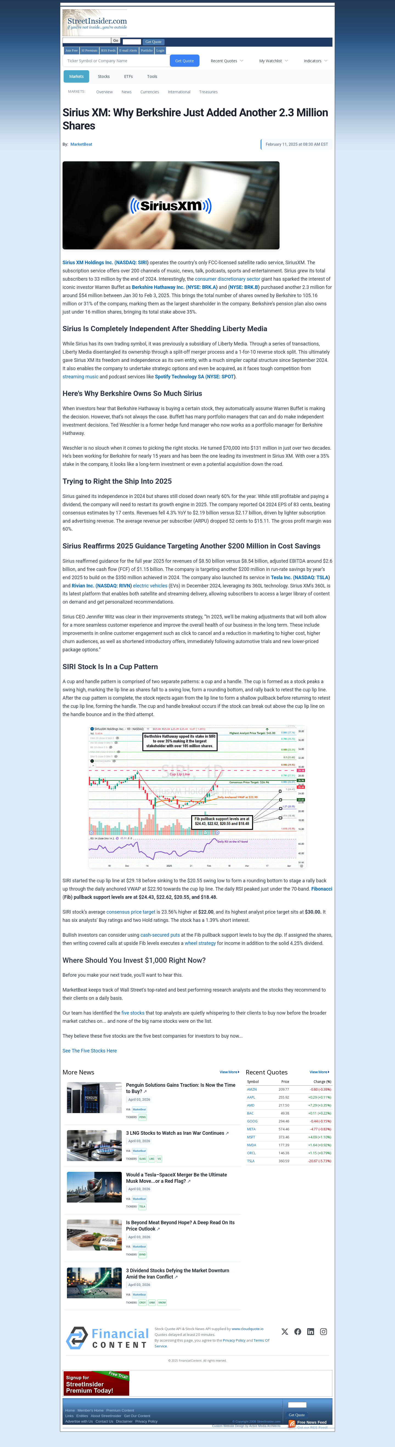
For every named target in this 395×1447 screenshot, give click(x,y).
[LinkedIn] (310, 1351)
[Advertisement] (228, 22)
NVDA (251, 1145)
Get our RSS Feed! (308, 1437)
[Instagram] (323, 1351)
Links (69, 1429)
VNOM (165, 1314)
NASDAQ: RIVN (113, 586)
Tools (152, 76)
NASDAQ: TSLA (311, 577)
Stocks (104, 76)
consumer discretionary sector (227, 279)
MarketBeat (141, 1110)
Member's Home (91, 1423)
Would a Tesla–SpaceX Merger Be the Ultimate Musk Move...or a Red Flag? (177, 1184)
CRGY (143, 1314)
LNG (153, 1162)
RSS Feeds (108, 50)
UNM (154, 1314)
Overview (104, 91)
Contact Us (104, 1434)
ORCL (251, 1153)
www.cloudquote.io (248, 1341)
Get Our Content (137, 1429)
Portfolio (147, 50)
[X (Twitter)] (284, 1351)
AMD (251, 1105)
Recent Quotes (224, 60)
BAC (250, 1113)
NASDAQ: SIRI (131, 262)
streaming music (80, 376)
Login (160, 50)
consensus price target (130, 912)
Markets (76, 76)
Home (70, 1423)
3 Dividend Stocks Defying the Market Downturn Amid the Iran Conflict (178, 1285)
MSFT (251, 1137)
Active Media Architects (264, 1438)
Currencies (149, 91)
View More (228, 1071)
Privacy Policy (234, 1353)
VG (162, 1162)
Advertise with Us (79, 1434)
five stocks (133, 1013)
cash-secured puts (160, 935)
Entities (82, 1429)
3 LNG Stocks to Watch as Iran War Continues (178, 1136)
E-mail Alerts (128, 50)
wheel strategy (200, 943)
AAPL (251, 1097)
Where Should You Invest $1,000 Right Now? (134, 960)
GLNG (143, 1162)
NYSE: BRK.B (244, 287)
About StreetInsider (106, 1429)
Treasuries (208, 91)
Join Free (72, 50)
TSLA (143, 1213)
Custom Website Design (228, 1438)
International (179, 91)
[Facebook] (297, 1351)
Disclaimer (124, 1434)
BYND (143, 1263)
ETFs (128, 76)
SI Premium (89, 50)
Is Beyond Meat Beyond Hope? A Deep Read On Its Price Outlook (181, 1234)
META (251, 1129)
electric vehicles (150, 586)
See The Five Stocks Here (90, 1051)
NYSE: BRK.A (202, 287)
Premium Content (120, 1423)
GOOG (252, 1121)
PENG (143, 1118)
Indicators (312, 60)
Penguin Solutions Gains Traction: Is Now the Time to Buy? (181, 1089)
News (127, 91)
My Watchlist (270, 60)
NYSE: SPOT (220, 376)
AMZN (252, 1089)
